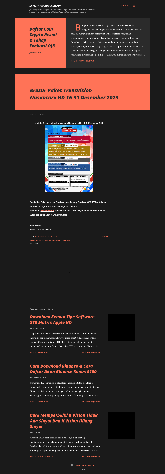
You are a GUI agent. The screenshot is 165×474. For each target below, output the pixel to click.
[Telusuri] (124, 6)
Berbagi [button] (74, 61)
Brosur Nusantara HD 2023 (46, 237)
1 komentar (43, 352)
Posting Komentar (86, 61)
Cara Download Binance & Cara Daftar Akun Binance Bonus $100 (63, 368)
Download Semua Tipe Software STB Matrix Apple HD (62, 319)
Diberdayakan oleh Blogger (82, 465)
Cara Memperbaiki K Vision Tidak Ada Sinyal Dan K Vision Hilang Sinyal (64, 420)
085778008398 (47, 210)
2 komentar (43, 402)
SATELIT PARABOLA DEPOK (45, 6)
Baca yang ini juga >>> (91, 352)
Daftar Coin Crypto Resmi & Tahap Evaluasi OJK (43, 37)
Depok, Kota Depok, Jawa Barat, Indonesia (53, 240)
